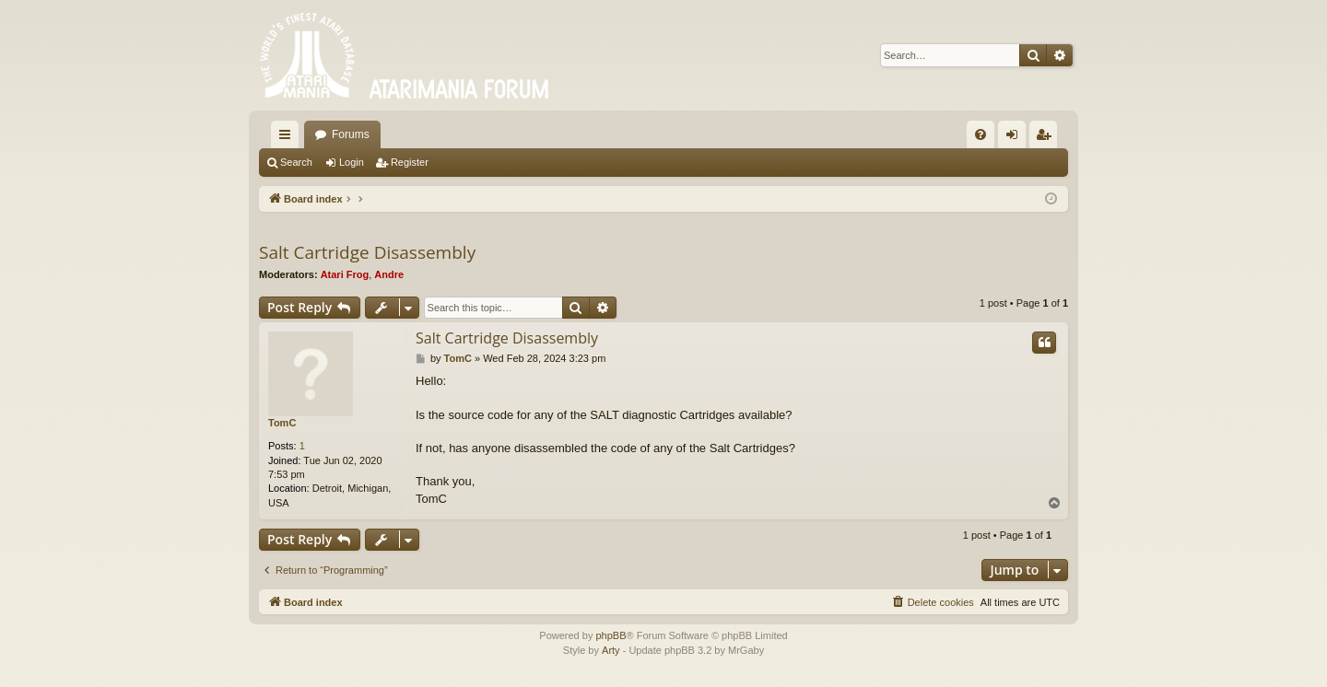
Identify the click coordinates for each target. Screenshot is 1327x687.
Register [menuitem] (1047, 138)
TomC (282, 422)
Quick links (288, 138)
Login (351, 162)
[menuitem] (980, 134)
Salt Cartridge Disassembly (367, 252)
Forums (351, 134)
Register (410, 162)
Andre (389, 274)
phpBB (610, 635)
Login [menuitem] (1016, 138)
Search (296, 162)
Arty (611, 650)
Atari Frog (345, 274)
